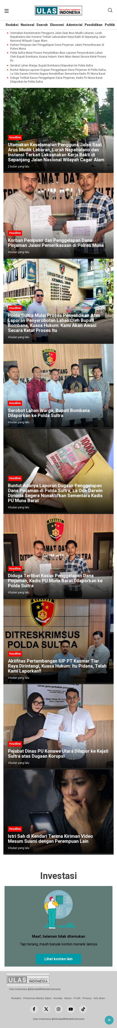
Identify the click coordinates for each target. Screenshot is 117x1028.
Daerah (42, 25)
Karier (68, 998)
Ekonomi (57, 25)
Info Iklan (99, 998)
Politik (110, 25)
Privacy (87, 998)
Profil (77, 998)
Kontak (58, 998)
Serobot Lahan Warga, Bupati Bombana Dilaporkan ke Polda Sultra (52, 66)
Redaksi (12, 25)
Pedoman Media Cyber (37, 998)
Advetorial (74, 25)
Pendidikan (93, 25)
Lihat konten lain (58, 959)
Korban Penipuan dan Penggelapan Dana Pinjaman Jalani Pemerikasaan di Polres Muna (57, 47)
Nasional (27, 25)
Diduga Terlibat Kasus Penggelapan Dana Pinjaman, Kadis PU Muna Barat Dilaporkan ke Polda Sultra (56, 80)
